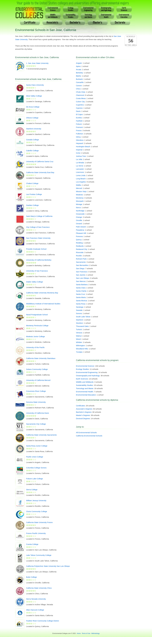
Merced (79, 188)
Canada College (32, 140)
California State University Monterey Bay (42, 293)
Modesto (79, 195)
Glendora (79, 140)
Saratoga (79, 307)
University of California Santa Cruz (39, 161)
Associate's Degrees (84, 409)
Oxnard (79, 224)
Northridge (80, 211)
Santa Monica (81, 301)
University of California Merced (38, 380)
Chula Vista (80, 92)
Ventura (79, 333)
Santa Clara (80, 288)
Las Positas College (34, 194)
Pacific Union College (34, 457)
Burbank (79, 79)
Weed (78, 339)
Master (98, 22)
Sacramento (81, 262)
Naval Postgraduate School (37, 315)
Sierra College (31, 490)
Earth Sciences (82, 379)
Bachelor (75, 22)
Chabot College (32, 183)
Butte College (31, 577)
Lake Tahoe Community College (38, 555)
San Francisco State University (38, 238)
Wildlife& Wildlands (52, 16)
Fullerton (79, 134)
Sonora (79, 313)
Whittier (79, 342)
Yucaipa (79, 352)
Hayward (79, 143)
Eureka (79, 118)
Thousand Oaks (82, 326)
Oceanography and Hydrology (88, 376)
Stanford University (33, 129)
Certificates (80, 406)
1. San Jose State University (37, 63)
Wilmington (80, 345)
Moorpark (79, 201)
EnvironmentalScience (53, 9)
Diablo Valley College (34, 282)
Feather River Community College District (42, 621)
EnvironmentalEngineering (88, 9)
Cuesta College (32, 544)
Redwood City (81, 249)
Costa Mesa (81, 98)
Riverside (79, 252)
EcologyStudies (70, 9)
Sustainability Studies (84, 385)
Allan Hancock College (35, 610)
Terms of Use (86, 633)
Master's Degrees (83, 415)
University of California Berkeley (38, 260)
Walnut (78, 336)
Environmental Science (85, 366)
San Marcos (81, 281)
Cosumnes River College (36, 391)
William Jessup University (36, 500)
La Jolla (79, 159)
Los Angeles (81, 182)
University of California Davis (37, 413)
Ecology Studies (82, 369)
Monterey (79, 198)
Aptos (78, 66)
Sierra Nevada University (36, 599)
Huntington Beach (83, 146)
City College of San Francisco (38, 227)
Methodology (95, 633)
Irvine (78, 153)
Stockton (79, 323)
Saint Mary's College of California (39, 216)
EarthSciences (124, 9)
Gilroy (78, 137)
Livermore (80, 172)
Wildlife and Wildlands (84, 382)
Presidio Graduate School (36, 249)
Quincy (79, 240)
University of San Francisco (37, 271)
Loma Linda (80, 175)
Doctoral (120, 22)
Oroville (79, 220)
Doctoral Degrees (83, 418)
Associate (52, 22)
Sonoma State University (36, 402)
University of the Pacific (35, 347)
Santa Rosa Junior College (36, 446)
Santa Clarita (81, 291)
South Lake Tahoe (83, 317)
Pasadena (80, 230)
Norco (78, 207)
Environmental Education (86, 395)
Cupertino (80, 105)
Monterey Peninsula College (37, 326)
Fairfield (79, 121)
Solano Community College (37, 369)
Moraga (79, 204)
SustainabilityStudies (70, 16)
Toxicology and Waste (84, 388)
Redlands (79, 246)
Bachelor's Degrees (83, 412)
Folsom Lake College (34, 479)
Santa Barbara (82, 284)
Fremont (79, 127)
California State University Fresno (39, 522)
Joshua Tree (81, 156)
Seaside (79, 310)
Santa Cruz (80, 294)
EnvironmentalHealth (106, 16)
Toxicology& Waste (88, 16)
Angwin (79, 63)
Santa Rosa (80, 304)
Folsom (79, 124)
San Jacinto (80, 275)
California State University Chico (39, 588)
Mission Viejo (81, 191)
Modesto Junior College (35, 336)
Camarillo (79, 82)
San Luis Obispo (82, 278)
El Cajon (79, 114)
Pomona (79, 236)
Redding (79, 243)
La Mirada (80, 163)
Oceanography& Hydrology (106, 9)
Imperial (79, 150)
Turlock (79, 329)
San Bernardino (82, 265)
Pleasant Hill (81, 233)
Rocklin (79, 256)
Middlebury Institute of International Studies (43, 304)
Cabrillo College (32, 151)
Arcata (78, 69)
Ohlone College (32, 118)
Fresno (79, 130)
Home (79, 633)
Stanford (79, 320)
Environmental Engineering (86, 372)
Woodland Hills (82, 349)
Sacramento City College (36, 424)
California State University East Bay (40, 172)
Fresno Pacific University (36, 533)
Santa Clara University (35, 85)
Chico (78, 89)
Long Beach (81, 179)
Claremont (80, 95)
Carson (79, 86)
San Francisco (81, 272)
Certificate (30, 22)
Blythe (78, 76)
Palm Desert (81, 227)
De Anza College (32, 107)
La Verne (79, 166)
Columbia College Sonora (36, 468)
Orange (79, 217)
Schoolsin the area (131, 40)
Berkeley (79, 73)
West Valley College (34, 96)
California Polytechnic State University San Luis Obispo (48, 566)
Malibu (78, 185)
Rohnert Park (81, 259)
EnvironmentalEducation (124, 16)
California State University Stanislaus (40, 358)
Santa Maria (81, 297)
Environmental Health (84, 392)
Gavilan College (32, 205)
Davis (78, 111)
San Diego (80, 268)
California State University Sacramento (41, 435)
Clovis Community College (36, 511)
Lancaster (80, 169)
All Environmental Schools (86, 432)
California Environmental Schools (89, 436)
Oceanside (80, 214)
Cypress (79, 108)
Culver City (80, 102)
